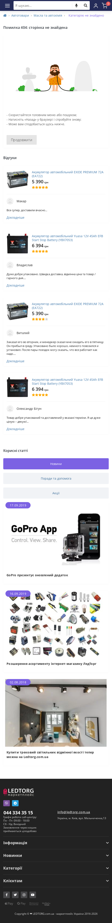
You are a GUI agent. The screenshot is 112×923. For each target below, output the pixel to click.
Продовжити (21, 139)
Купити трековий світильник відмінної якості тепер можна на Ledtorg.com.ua (50, 754)
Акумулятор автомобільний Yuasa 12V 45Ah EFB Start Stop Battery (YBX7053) (67, 238)
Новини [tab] (56, 464)
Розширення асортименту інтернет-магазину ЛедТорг (51, 664)
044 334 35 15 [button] (18, 812)
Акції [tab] (56, 493)
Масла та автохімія (48, 15)
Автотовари (20, 15)
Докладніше (15, 218)
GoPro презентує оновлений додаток (37, 575)
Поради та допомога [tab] (56, 478)
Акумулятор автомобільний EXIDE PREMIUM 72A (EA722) (67, 174)
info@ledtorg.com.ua (73, 812)
